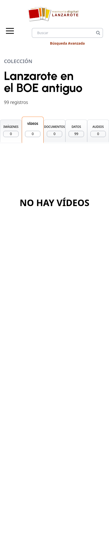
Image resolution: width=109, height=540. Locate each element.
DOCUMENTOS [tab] (54, 131)
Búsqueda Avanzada (67, 43)
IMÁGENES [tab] (11, 131)
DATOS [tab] (76, 131)
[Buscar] (98, 33)
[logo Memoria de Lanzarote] (54, 14)
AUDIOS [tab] (98, 131)
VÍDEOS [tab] (32, 129)
